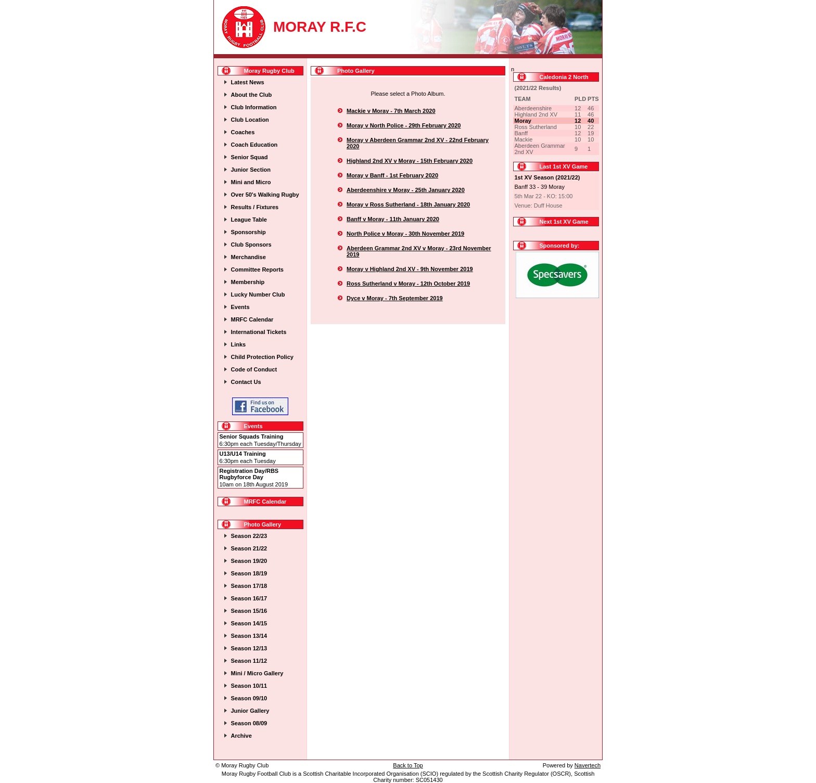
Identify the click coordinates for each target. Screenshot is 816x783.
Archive (241, 736)
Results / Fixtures (255, 207)
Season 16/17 (249, 598)
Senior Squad (249, 157)
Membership (248, 282)
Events (240, 307)
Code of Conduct (254, 369)
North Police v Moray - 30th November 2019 (405, 233)
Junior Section (251, 169)
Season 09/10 (249, 698)
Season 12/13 (249, 648)
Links (238, 344)
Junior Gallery (250, 711)
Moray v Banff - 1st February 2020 (392, 175)
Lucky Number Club (258, 294)
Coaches (243, 132)
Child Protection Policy (262, 357)
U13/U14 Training (243, 454)
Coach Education (254, 145)
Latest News (247, 82)
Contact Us (246, 382)
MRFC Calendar (252, 319)
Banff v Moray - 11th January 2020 (393, 219)
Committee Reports (257, 269)
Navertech (588, 765)
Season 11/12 (249, 661)
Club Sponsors (251, 244)
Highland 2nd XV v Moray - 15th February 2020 (410, 161)
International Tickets (259, 332)
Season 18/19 (249, 573)
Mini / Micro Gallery (257, 673)
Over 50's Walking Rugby (265, 194)
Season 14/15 (249, 623)
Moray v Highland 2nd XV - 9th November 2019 (410, 269)
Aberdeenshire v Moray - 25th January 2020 (406, 190)
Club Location (250, 120)
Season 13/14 (249, 636)
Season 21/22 (249, 548)
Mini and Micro (251, 182)
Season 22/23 (249, 536)
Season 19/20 (249, 561)
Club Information (254, 107)
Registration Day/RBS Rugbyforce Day (249, 474)
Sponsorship (248, 232)
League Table (249, 219)
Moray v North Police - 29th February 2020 (404, 125)
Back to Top (408, 765)
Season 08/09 (249, 723)
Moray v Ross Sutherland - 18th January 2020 (408, 204)
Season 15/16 (249, 611)
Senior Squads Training (252, 436)
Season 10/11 (249, 686)
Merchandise (248, 257)
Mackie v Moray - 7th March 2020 (391, 111)
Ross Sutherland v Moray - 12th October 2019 (408, 283)
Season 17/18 (249, 586)
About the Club (251, 95)
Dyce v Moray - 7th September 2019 (395, 298)
